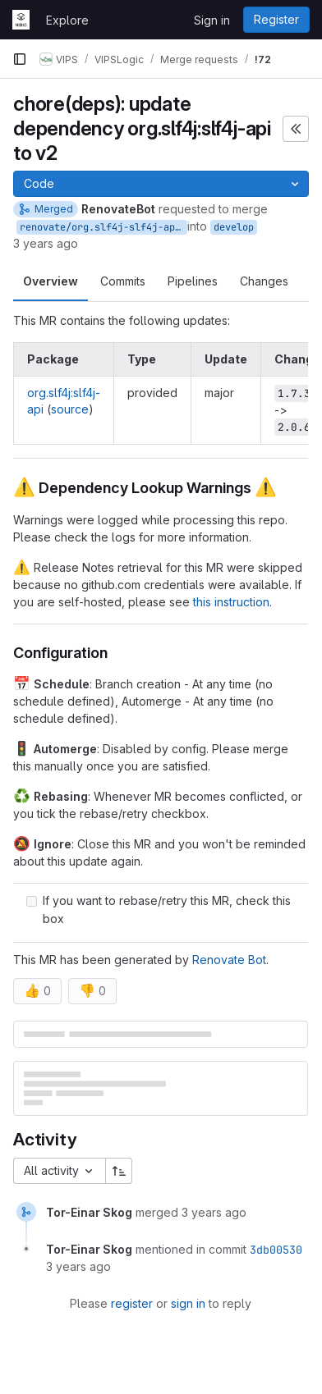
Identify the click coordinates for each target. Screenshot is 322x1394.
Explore (67, 20)
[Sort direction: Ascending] (119, 1171)
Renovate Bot (229, 960)
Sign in (212, 20)
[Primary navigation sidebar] (20, 59)
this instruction (231, 602)
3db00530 (276, 1249)
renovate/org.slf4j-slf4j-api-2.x (103, 227)
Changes (264, 281)
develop (234, 227)
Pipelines (193, 281)
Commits (122, 281)
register (132, 1303)
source (70, 409)
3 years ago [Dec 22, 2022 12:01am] (45, 243)
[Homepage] (21, 20)
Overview (50, 281)
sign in (188, 1303)
